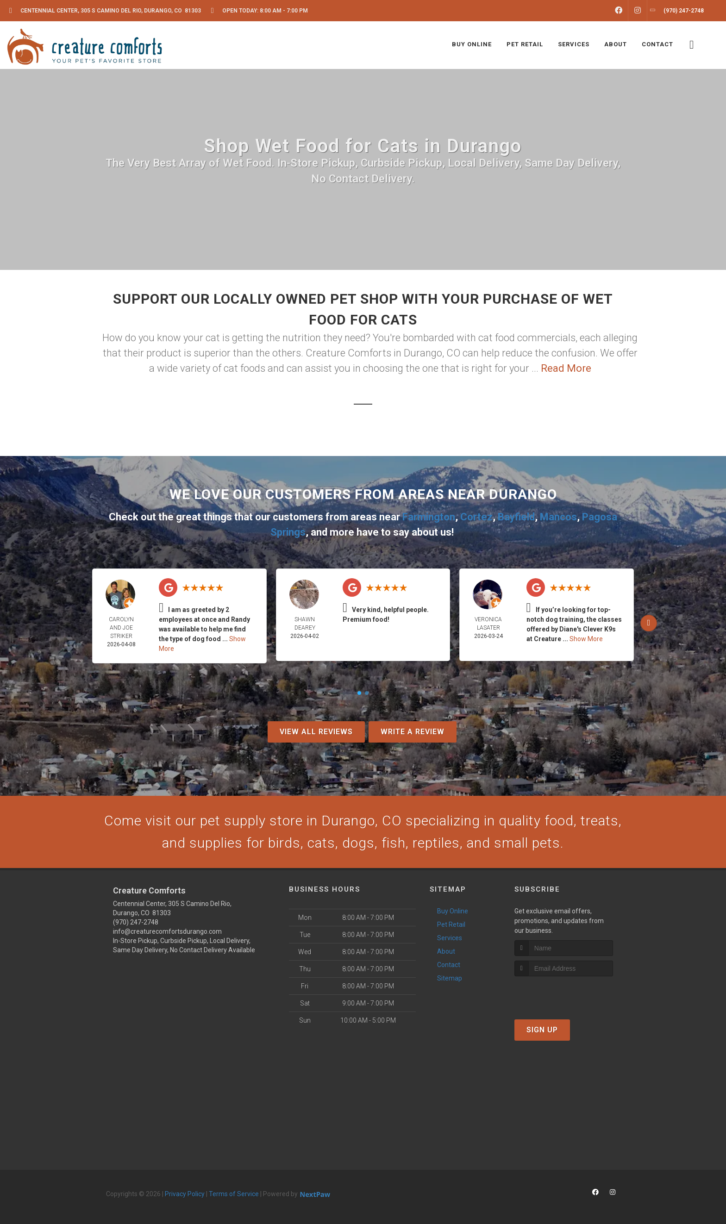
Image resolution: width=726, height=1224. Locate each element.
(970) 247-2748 (135, 922)
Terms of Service (234, 1194)
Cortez (476, 517)
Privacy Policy (185, 1194)
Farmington (428, 517)
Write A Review (412, 731)
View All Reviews (316, 731)
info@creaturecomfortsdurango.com (167, 931)
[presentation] (563, 993)
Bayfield (516, 517)
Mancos (558, 517)
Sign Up (542, 1029)
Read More (566, 368)
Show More (586, 639)
